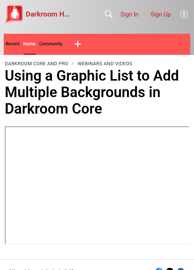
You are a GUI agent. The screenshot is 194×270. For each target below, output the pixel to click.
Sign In (129, 14)
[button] (184, 14)
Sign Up (161, 14)
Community (50, 43)
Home (30, 43)
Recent (13, 43)
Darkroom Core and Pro (36, 63)
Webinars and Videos (104, 63)
